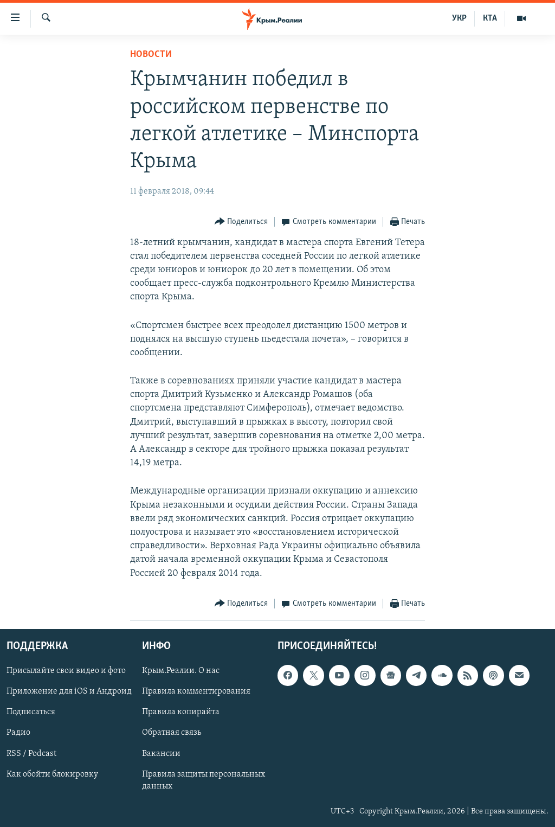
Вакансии (161, 753)
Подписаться (31, 712)
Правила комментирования (196, 691)
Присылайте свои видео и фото (66, 670)
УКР (459, 18)
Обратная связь (171, 732)
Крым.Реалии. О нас (181, 670)
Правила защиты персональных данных (203, 780)
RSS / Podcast (31, 753)
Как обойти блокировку (52, 774)
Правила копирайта (181, 712)
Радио (18, 732)
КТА (490, 18)
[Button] (241, 222)
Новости (151, 54)
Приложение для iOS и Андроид (69, 691)
